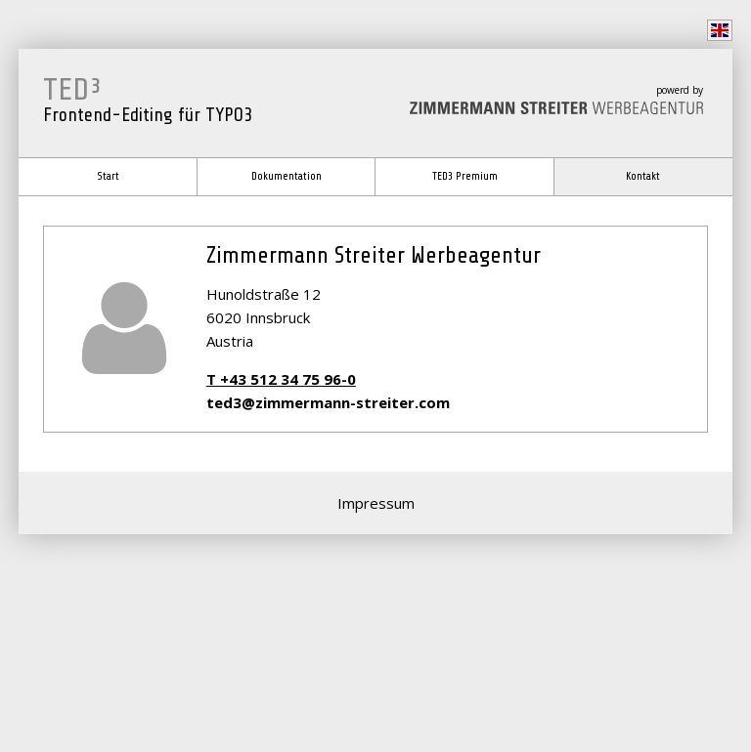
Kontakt (643, 176)
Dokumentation (286, 176)
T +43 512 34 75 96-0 (281, 379)
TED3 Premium (465, 176)
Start (108, 176)
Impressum (376, 503)
